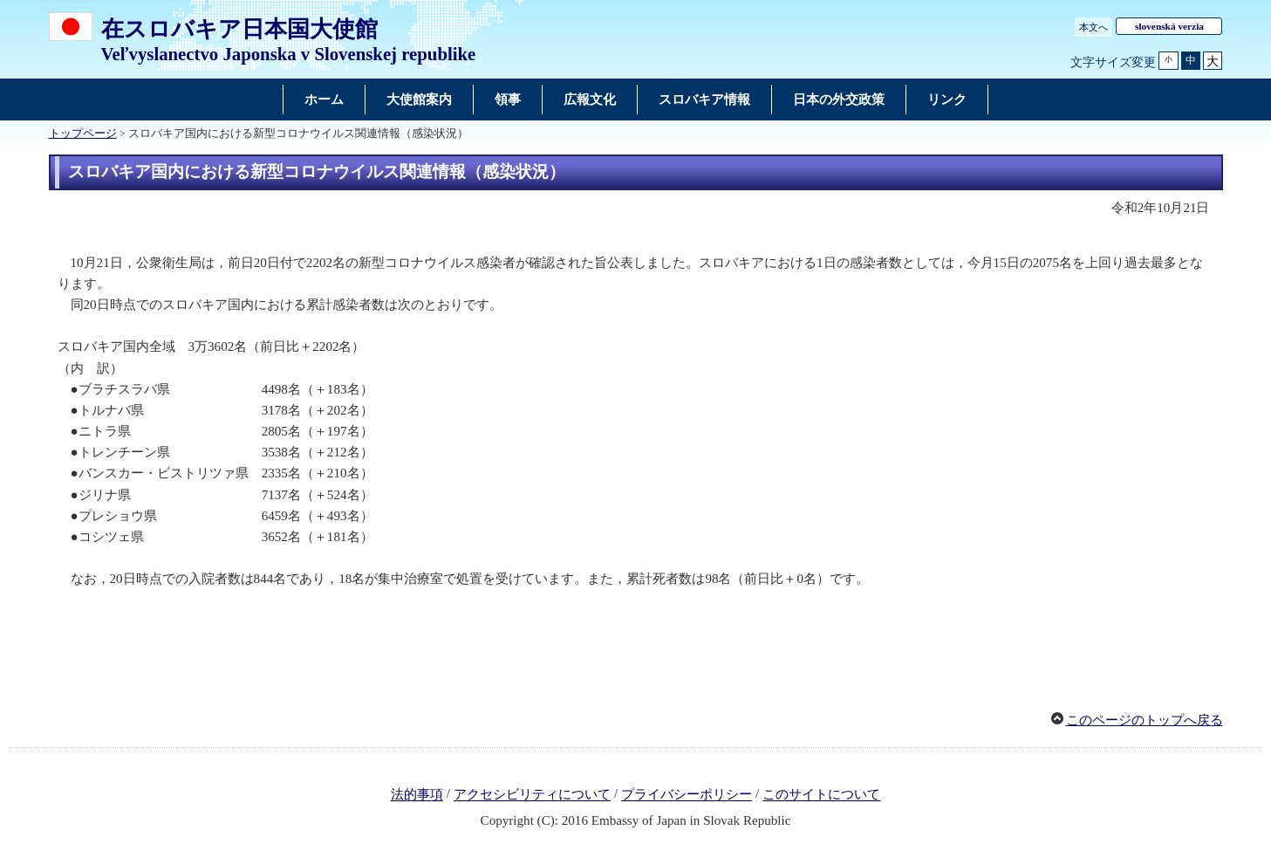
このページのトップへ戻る (1144, 720)
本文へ (1093, 27)
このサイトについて (821, 795)
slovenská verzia (1169, 26)
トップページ (83, 133)
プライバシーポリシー (686, 795)
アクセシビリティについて (532, 795)
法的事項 (417, 795)
